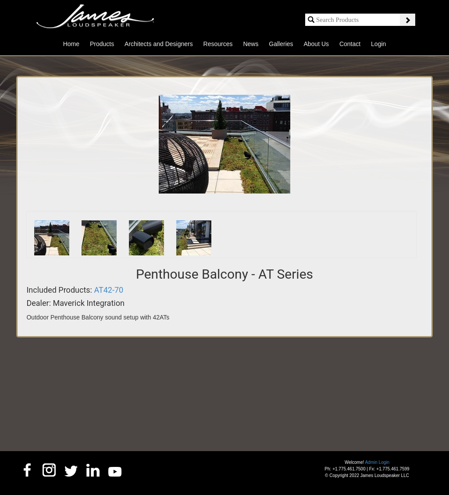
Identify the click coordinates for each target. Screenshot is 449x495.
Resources (218, 43)
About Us (316, 43)
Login (378, 43)
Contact (349, 43)
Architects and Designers (159, 43)
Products (102, 43)
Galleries (281, 43)
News (250, 43)
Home (71, 43)
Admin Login (377, 462)
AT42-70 (108, 289)
